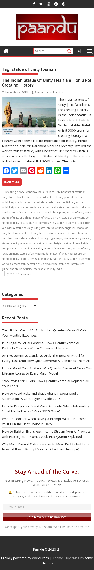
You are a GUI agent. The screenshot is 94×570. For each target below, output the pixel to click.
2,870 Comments (20, 274)
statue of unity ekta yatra (30, 228)
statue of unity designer (40, 223)
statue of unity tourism (43, 264)
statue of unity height (49, 243)
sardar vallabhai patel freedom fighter (51, 202)
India (41, 192)
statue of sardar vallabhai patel (46, 212)
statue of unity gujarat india (18, 243)
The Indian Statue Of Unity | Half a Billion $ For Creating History (46, 83)
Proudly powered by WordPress (25, 558)
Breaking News (14, 192)
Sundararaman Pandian (47, 92)
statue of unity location (57, 248)
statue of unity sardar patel (51, 259)
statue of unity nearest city (18, 259)
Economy (30, 192)
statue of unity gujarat (77, 238)
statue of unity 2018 (79, 212)
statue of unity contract (75, 217)
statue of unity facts (33, 233)
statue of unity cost (13, 223)
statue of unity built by (46, 217)
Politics (50, 192)
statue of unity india (30, 248)
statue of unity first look (61, 233)
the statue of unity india (48, 269)
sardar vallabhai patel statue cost (49, 207)
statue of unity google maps (45, 238)
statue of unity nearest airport (68, 253)
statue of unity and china (16, 217)
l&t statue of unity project (58, 197)
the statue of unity (21, 269)
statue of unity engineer (61, 228)
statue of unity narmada (34, 253)
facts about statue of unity (25, 197)
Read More (11, 181)
